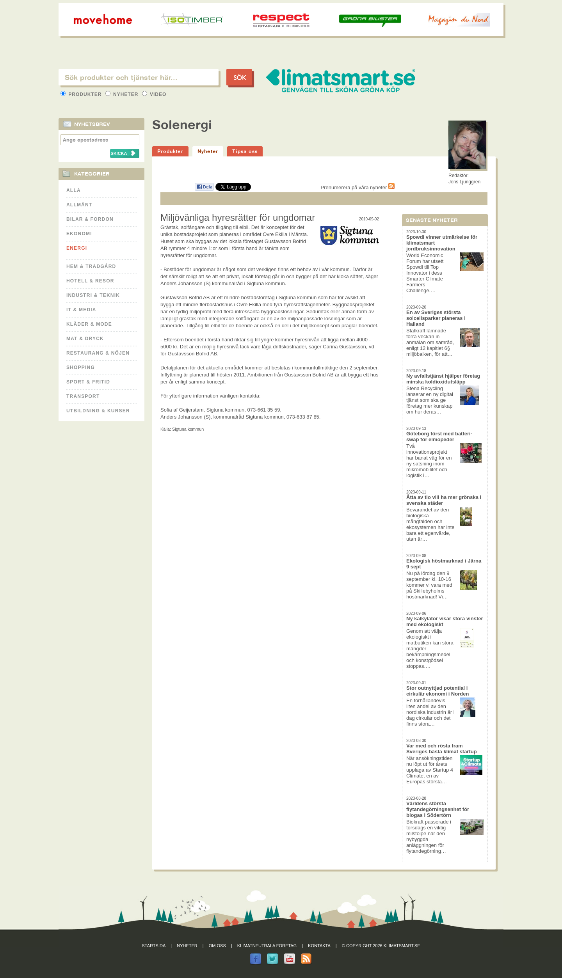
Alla (73, 190)
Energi (76, 248)
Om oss (217, 945)
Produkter (81, 94)
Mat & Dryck (85, 338)
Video (154, 94)
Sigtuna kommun (188, 429)
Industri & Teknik (93, 295)
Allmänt (79, 205)
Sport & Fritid (88, 382)
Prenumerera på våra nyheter (358, 187)
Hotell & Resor (90, 281)
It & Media (81, 309)
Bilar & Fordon (90, 219)
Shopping (80, 367)
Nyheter (122, 94)
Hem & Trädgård (91, 266)
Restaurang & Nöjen (98, 353)
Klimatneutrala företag (267, 945)
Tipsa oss (245, 151)
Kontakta (319, 945)
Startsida (154, 945)
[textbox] (139, 77)
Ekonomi (79, 233)
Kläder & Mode (89, 324)
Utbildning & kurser (98, 411)
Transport (83, 396)
